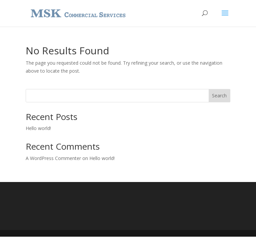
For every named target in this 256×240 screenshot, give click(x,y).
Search (219, 95)
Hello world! (38, 128)
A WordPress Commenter (53, 158)
